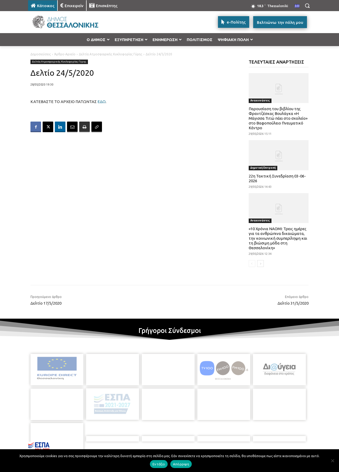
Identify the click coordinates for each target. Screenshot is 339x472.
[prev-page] (252, 263)
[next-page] (260, 263)
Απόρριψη (181, 464)
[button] (307, 5)
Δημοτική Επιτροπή (263, 167)
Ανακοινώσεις (260, 100)
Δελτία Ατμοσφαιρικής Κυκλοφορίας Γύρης (110, 54)
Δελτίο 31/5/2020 (293, 303)
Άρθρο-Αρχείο (64, 54)
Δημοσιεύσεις (40, 54)
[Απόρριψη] (332, 460)
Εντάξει (159, 464)
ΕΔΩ (101, 101)
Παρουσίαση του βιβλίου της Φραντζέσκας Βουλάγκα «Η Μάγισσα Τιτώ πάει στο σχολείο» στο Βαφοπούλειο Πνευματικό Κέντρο (278, 118)
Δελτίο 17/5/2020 (45, 303)
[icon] (206, 443)
